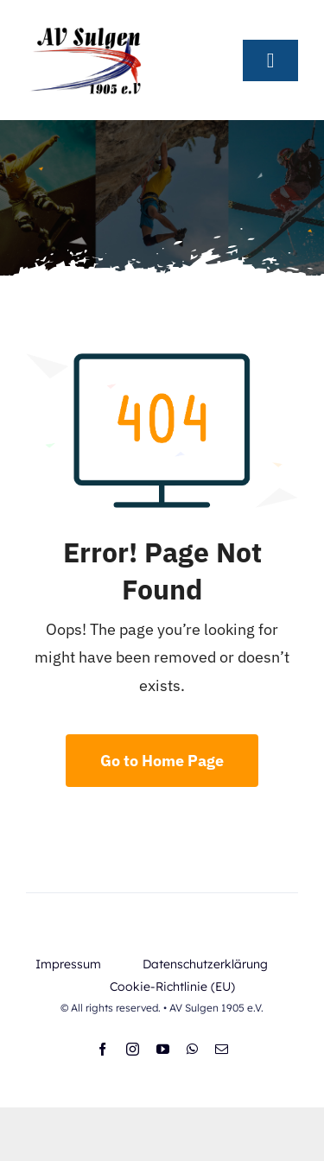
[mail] (221, 1049)
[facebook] (102, 1049)
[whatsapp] (192, 1049)
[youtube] (162, 1049)
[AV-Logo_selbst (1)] (86, 25)
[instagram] (132, 1049)
